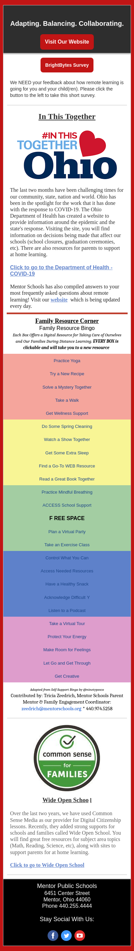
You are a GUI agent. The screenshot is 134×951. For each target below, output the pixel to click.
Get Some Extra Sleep (66, 452)
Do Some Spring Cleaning (67, 426)
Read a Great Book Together (66, 479)
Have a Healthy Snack (67, 583)
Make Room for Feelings (67, 649)
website (59, 299)
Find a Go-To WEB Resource (67, 465)
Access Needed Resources (67, 570)
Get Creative (67, 676)
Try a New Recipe (67, 373)
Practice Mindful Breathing (67, 492)
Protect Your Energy (67, 636)
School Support (76, 505)
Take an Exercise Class (66, 544)
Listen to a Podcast (67, 610)
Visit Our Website (67, 42)
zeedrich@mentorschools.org (51, 709)
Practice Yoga (67, 360)
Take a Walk (67, 400)
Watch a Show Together (67, 439)
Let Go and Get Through (67, 663)
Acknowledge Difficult (64, 597)
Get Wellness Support (67, 413)
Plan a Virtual (61, 531)
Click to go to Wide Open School (47, 865)
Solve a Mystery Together (67, 387)
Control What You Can (67, 557)
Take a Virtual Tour (67, 623)
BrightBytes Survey (67, 65)
